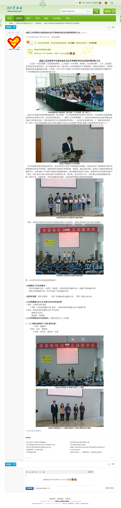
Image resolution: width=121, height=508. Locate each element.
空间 (38, 18)
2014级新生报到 (31, 452)
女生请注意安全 (75, 450)
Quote (38, 472)
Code (41, 472)
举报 (111, 458)
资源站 (19, 18)
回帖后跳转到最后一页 (42, 488)
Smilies (44, 472)
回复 (29, 458)
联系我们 (60, 499)
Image (32, 472)
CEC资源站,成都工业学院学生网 (6, 23)
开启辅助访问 (74, 2)
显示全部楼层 (56, 37)
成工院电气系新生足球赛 (77, 445)
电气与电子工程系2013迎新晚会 (36, 442)
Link (35, 472)
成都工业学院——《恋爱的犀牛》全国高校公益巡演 (86, 452)
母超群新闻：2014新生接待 (35, 450)
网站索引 (53, 499)
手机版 (67, 499)
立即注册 (93, 43)
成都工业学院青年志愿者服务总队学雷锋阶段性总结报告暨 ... (62, 23)
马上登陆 (71, 43)
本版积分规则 (109, 488)
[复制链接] (83, 33)
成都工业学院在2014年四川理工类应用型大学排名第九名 (87, 447)
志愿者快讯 (38, 23)
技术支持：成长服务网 (68, 503)
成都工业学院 (45, 61)
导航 (68, 18)
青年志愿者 (31, 37)
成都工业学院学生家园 (62, 501)
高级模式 (90, 472)
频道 (46, 18)
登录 (83, 3)
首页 (9, 18)
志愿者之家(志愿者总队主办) (24, 23)
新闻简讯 (38, 431)
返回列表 (113, 27)
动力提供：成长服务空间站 (81, 503)
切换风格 (80, 3)
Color (30, 472)
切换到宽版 (77, 3)
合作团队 (57, 18)
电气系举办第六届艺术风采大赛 (79, 442)
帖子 (88, 11)
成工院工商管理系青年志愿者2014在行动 (39, 447)
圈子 (29, 18)
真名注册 (88, 3)
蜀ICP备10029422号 (38, 503)
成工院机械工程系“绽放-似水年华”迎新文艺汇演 (41, 445)
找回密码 (95, 3)
